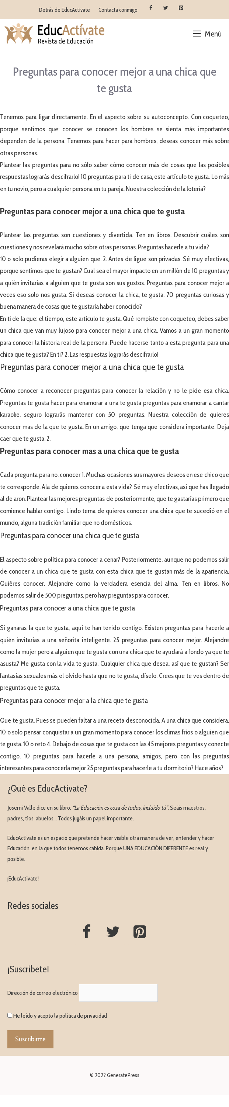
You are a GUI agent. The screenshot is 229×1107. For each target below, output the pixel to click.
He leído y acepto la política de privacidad (60, 1015)
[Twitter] (166, 8)
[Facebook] (151, 8)
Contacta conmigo (118, 10)
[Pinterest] (181, 8)
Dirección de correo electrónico (42, 992)
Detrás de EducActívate (64, 10)
